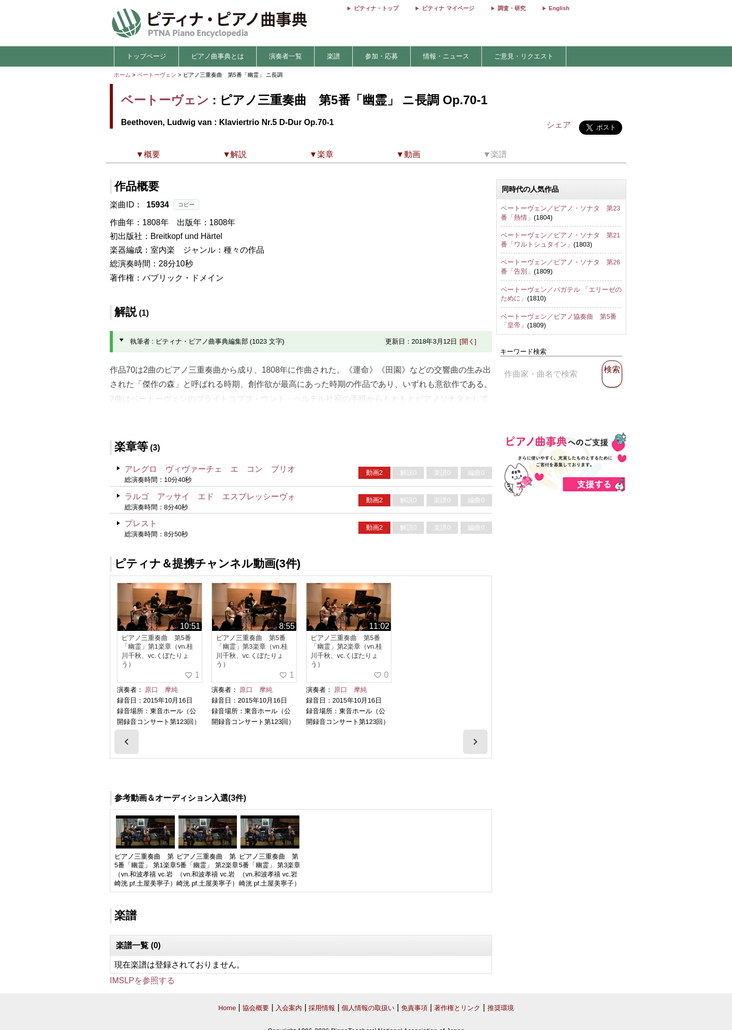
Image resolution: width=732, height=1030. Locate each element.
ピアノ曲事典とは (217, 56)
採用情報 (322, 1008)
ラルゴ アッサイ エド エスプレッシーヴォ (210, 496)
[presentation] (126, 742)
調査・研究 (512, 8)
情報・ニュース (446, 56)
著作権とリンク (457, 1008)
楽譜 (333, 56)
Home (227, 1008)
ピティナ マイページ (448, 8)
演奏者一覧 (285, 56)
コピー (186, 204)
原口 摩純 (161, 689)
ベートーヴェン (156, 75)
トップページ (146, 56)
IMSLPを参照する (142, 980)
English (559, 8)
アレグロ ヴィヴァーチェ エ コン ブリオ (210, 469)
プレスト (141, 523)
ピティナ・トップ (376, 8)
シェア (558, 124)
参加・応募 (381, 56)
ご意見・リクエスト (524, 56)
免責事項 (414, 1008)
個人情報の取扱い (368, 1008)
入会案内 (289, 1008)
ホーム (122, 75)
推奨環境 (500, 1008)
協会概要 (255, 1008)
